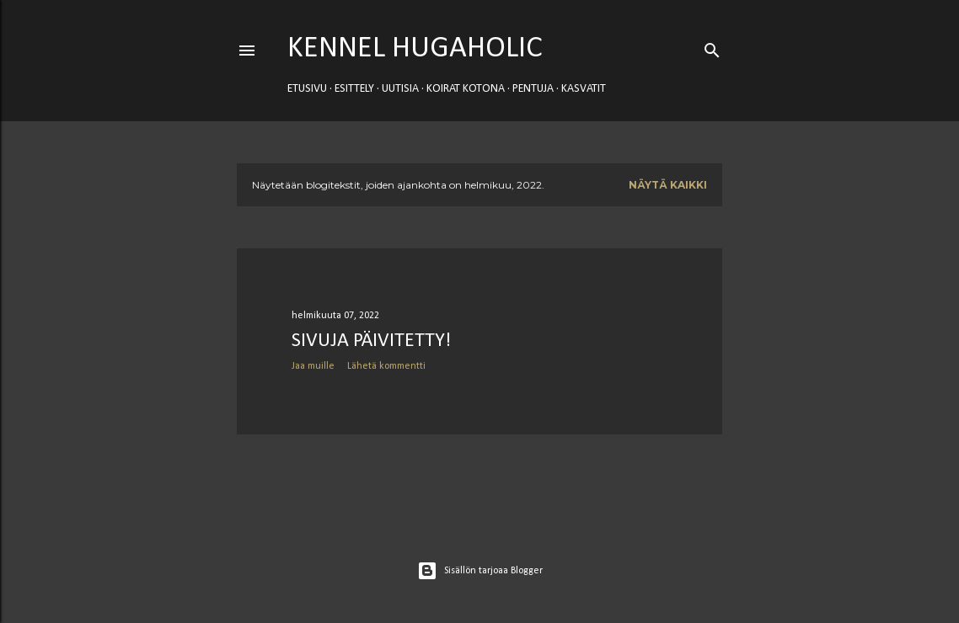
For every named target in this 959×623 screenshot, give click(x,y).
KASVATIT (583, 89)
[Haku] (712, 46)
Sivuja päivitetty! (371, 341)
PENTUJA (533, 89)
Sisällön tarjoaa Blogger (480, 571)
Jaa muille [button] (313, 366)
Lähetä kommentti (386, 366)
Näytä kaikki (668, 184)
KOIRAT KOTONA (465, 89)
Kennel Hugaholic (415, 49)
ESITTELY (354, 89)
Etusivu (307, 89)
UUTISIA (400, 89)
